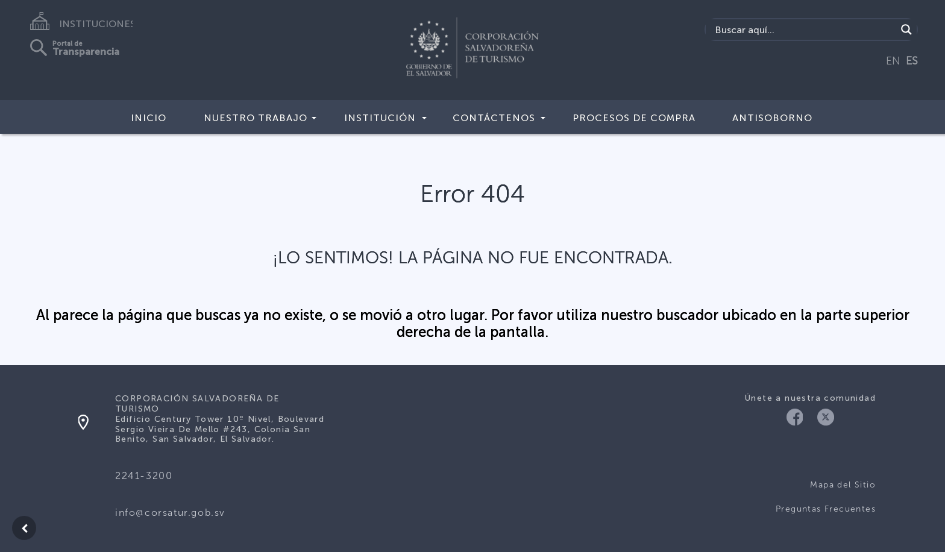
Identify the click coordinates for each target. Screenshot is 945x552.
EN (893, 60)
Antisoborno (772, 118)
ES (912, 60)
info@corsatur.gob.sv (170, 512)
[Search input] (804, 29)
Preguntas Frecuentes (826, 509)
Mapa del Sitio (843, 485)
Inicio (148, 118)
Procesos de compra (634, 118)
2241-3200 (143, 475)
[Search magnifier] (906, 29)
